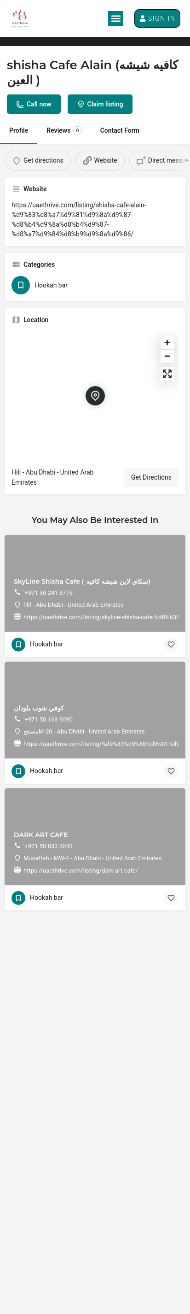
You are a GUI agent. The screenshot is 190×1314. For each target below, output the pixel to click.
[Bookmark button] (171, 644)
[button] (115, 18)
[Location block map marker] (95, 395)
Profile (18, 130)
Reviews (63, 130)
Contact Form (119, 130)
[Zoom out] (167, 356)
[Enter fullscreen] (167, 374)
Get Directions (151, 477)
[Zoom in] (167, 342)
